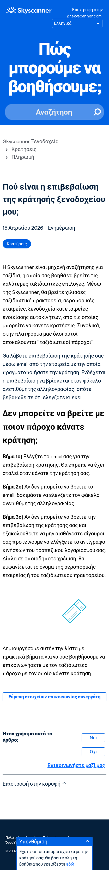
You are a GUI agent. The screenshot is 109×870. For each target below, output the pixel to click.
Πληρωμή (22, 157)
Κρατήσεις (24, 149)
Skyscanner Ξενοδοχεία (31, 141)
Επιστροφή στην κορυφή (35, 783)
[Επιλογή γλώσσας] (77, 23)
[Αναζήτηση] (54, 112)
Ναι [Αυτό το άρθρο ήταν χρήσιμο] (93, 737)
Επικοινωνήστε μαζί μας (76, 765)
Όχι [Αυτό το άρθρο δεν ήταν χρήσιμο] (93, 751)
